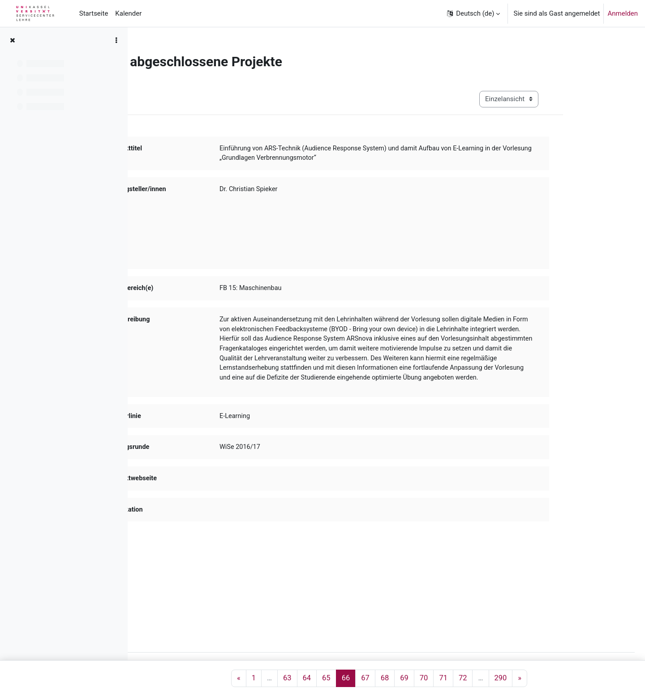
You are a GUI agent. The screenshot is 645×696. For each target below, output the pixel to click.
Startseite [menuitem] (93, 13)
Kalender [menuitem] (128, 13)
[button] (473, 13)
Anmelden (622, 13)
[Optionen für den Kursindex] (116, 40)
